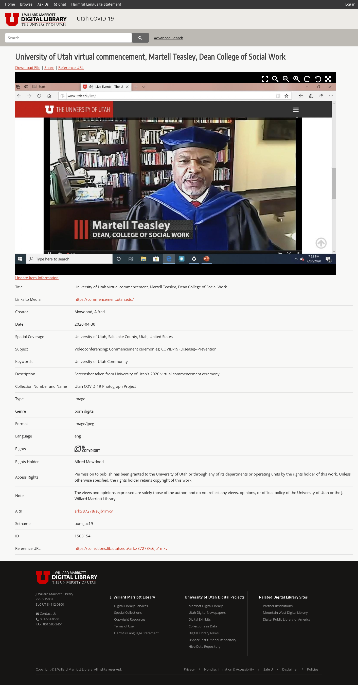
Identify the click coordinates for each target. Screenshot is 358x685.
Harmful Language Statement (96, 4)
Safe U (268, 669)
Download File (27, 67)
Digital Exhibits (200, 619)
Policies (312, 669)
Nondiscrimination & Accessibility (229, 669)
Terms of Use (124, 626)
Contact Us (46, 613)
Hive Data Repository (205, 646)
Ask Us (43, 4)
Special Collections (128, 612)
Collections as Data (203, 626)
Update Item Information (37, 277)
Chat (60, 4)
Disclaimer (290, 669)
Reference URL (71, 67)
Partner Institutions (278, 606)
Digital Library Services (131, 606)
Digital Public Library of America (286, 619)
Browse (26, 4)
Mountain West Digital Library (285, 612)
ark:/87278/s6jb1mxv (94, 511)
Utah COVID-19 (95, 18)
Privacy (189, 669)
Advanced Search (168, 38)
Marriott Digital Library (206, 606)
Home (10, 4)
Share (49, 67)
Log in (350, 4)
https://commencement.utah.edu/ (104, 299)
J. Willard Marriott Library (54, 594)
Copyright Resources (129, 619)
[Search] (68, 38)
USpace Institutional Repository (212, 640)
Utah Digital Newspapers (207, 612)
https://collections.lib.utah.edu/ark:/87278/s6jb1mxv (121, 548)
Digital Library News (204, 633)
